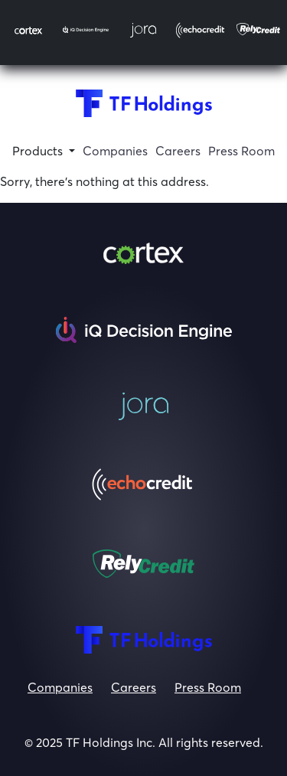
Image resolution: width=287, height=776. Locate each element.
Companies (60, 687)
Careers (133, 687)
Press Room (207, 687)
